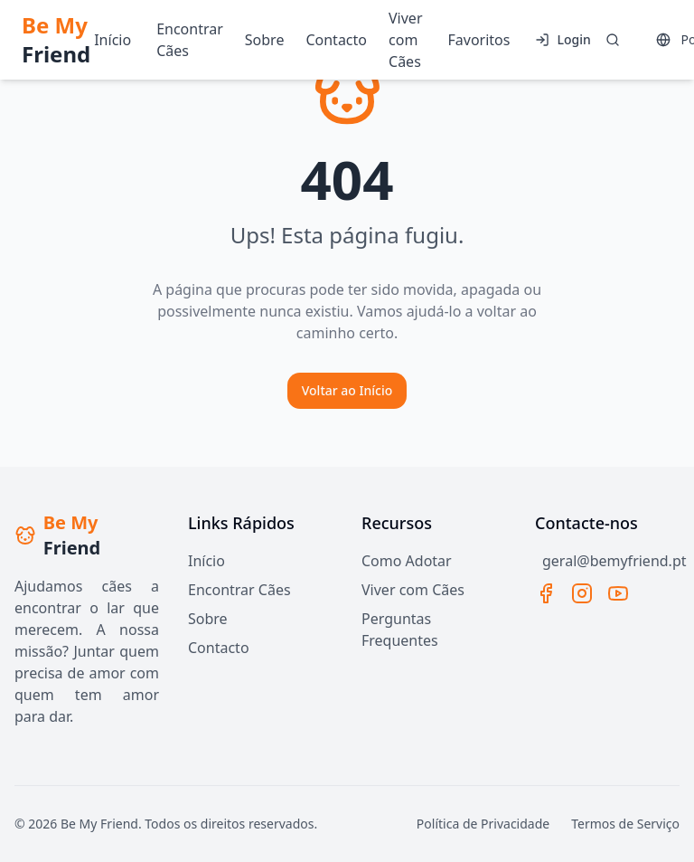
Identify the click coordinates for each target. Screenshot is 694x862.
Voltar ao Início (347, 390)
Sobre (208, 619)
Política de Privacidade (483, 823)
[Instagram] (582, 593)
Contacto (218, 648)
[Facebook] (546, 593)
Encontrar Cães (239, 590)
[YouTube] (618, 593)
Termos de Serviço (625, 823)
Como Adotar (406, 561)
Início (206, 561)
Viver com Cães (412, 590)
